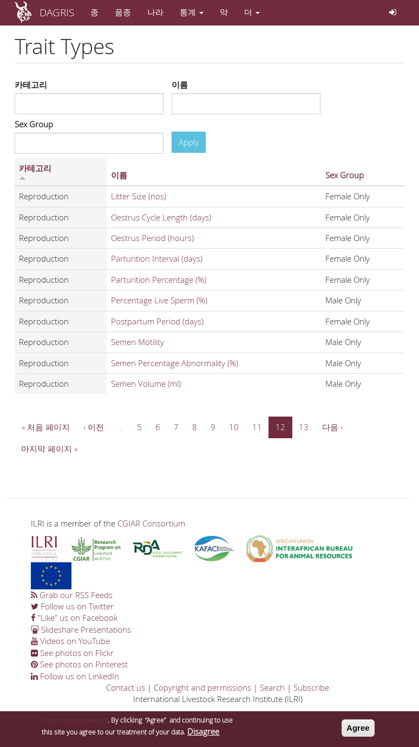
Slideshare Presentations (81, 629)
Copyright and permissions (202, 687)
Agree (358, 730)
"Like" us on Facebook (74, 617)
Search (272, 687)
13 (304, 426)
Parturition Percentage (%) (158, 279)
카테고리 (31, 84)
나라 (155, 12)
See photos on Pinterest (79, 664)
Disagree (203, 733)
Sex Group (34, 124)
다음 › (332, 426)
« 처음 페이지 (46, 426)
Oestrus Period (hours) (152, 237)
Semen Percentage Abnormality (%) (174, 363)
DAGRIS (57, 12)
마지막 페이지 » (49, 448)
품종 (123, 12)
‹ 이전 (93, 426)
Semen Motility (137, 341)
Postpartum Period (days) (157, 321)
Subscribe (311, 687)
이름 (180, 84)
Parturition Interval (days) (156, 258)
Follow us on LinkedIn (75, 676)
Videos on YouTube (70, 640)
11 (257, 426)
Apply (189, 142)
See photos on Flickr (72, 652)
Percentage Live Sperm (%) (159, 300)
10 (234, 426)
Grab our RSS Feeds (72, 594)
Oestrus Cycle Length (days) (161, 217)
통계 (192, 12)
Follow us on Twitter (72, 606)
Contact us (125, 687)
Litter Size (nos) (138, 196)
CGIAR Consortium (151, 523)
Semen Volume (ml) (146, 383)
